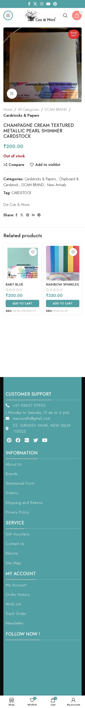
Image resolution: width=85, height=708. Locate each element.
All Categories (28, 109)
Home (7, 109)
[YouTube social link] (48, 3)
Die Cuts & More (16, 204)
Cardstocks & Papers (21, 115)
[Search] (65, 15)
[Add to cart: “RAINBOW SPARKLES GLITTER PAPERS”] (63, 303)
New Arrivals (56, 184)
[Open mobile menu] (8, 15)
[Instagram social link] (42, 3)
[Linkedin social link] (33, 215)
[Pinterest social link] (55, 3)
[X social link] (35, 3)
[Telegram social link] (39, 215)
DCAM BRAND (56, 109)
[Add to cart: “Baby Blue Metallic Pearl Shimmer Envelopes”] (22, 303)
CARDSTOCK (21, 192)
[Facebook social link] (29, 3)
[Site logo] (41, 14)
